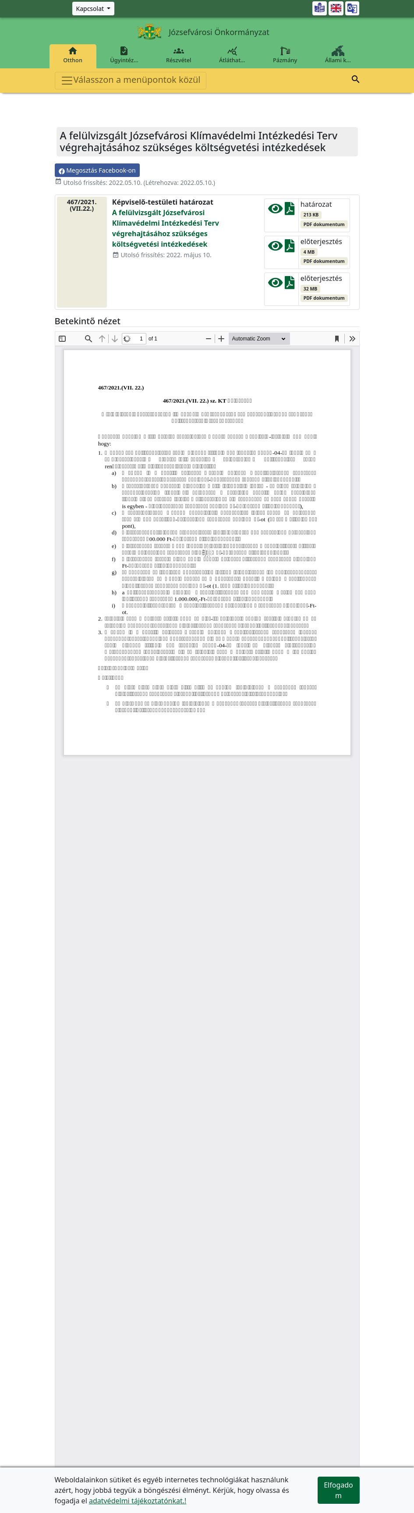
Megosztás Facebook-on (97, 170)
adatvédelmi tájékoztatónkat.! (137, 1501)
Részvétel (178, 55)
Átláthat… (232, 55)
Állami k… (337, 55)
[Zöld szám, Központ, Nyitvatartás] (93, 8)
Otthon (73, 55)
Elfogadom (338, 1490)
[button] (355, 81)
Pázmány (285, 55)
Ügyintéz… (124, 55)
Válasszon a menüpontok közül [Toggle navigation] (130, 80)
